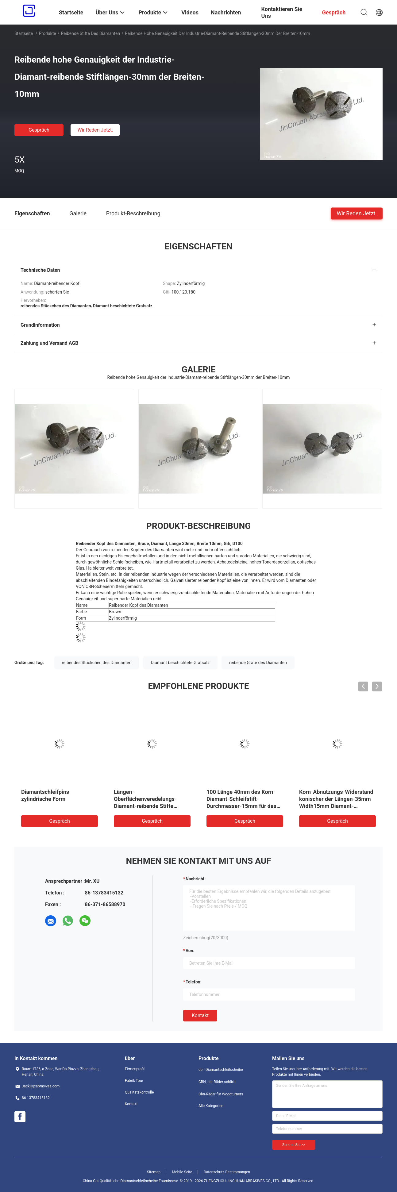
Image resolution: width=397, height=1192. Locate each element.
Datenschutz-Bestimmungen (227, 1172)
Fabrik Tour (134, 1081)
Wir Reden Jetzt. (95, 130)
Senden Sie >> (293, 1145)
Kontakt (200, 1015)
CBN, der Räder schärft (217, 1082)
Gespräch (39, 130)
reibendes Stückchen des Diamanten (97, 662)
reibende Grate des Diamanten (258, 662)
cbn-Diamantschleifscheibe (220, 1069)
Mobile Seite (182, 1172)
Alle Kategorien (210, 1106)
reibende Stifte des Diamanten (90, 33)
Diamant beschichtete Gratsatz (180, 662)
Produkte (47, 33)
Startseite (23, 33)
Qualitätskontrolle (139, 1092)
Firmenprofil (135, 1069)
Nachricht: (196, 878)
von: (190, 950)
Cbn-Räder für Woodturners (220, 1094)
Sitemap (153, 1172)
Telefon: (194, 981)
